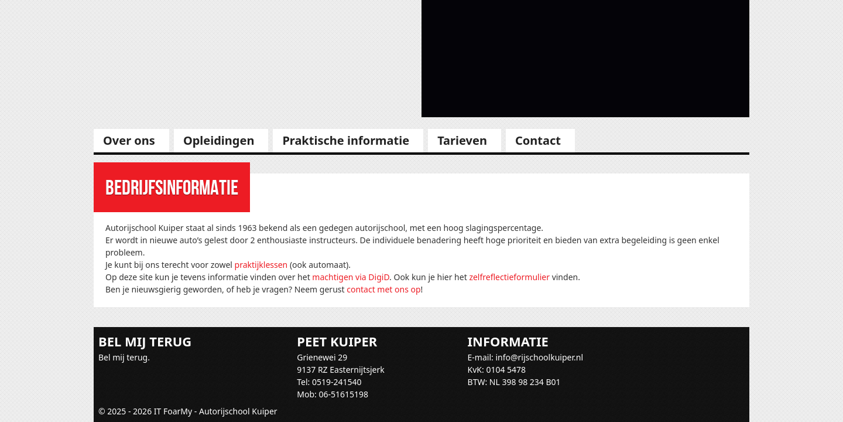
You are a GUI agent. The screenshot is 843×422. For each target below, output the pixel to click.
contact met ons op (383, 289)
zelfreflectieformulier (509, 277)
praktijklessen (261, 264)
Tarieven (462, 140)
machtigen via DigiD (350, 277)
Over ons (129, 140)
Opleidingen (219, 140)
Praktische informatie (345, 140)
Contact (538, 140)
